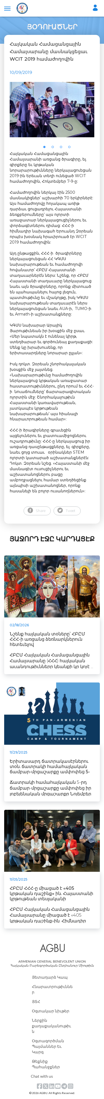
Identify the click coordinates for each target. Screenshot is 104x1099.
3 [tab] (62, 148)
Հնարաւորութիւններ (52, 989)
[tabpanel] (52, 109)
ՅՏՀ (36, 1001)
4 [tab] (71, 148)
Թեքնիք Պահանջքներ (46, 1064)
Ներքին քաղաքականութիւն (51, 1026)
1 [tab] (46, 148)
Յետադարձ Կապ (50, 977)
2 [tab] (54, 148)
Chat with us (42, 1076)
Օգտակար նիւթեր (50, 1011)
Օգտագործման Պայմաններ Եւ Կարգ (48, 1046)
